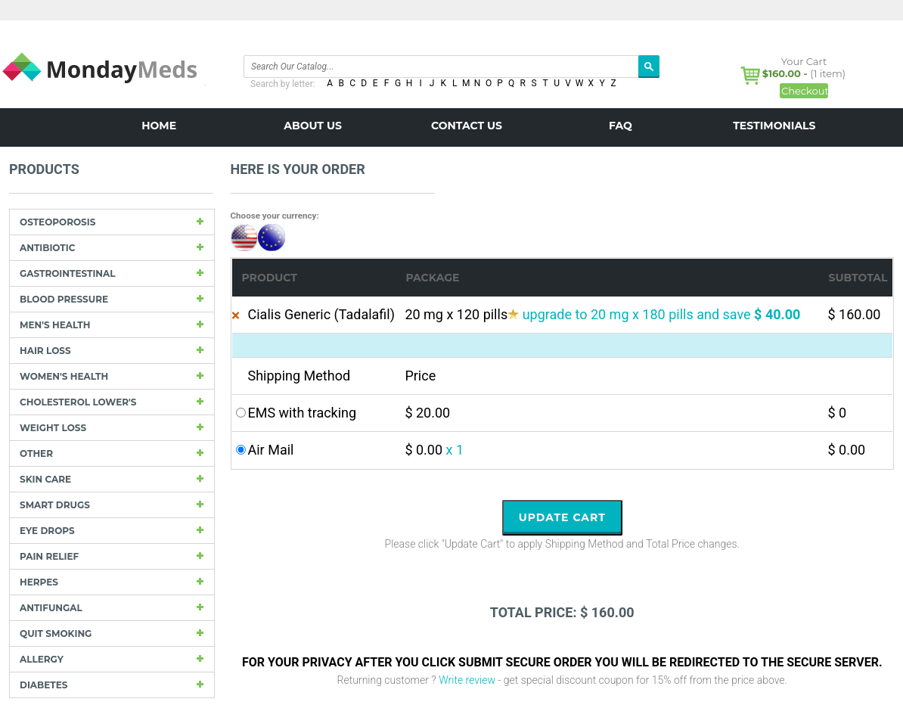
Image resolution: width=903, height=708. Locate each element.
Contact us (466, 125)
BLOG (467, 160)
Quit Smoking (56, 633)
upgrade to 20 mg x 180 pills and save (662, 314)
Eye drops (47, 530)
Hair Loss (45, 350)
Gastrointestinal (67, 273)
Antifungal (51, 607)
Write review (467, 680)
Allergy (42, 659)
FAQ (620, 125)
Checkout (804, 91)
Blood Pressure (64, 299)
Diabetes (43, 685)
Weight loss (53, 427)
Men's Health (55, 325)
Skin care (45, 479)
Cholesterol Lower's (78, 402)
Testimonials (774, 125)
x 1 (455, 450)
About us (313, 125)
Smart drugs (55, 505)
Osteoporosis (57, 222)
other (36, 453)
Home (158, 125)
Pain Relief (49, 556)
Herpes (39, 582)
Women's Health (64, 376)
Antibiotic (47, 247)
